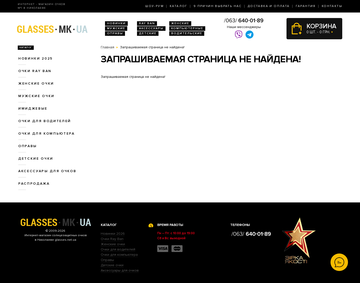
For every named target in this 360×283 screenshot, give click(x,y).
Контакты (332, 6)
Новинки (116, 23)
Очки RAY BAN (35, 71)
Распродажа (34, 183)
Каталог (179, 6)
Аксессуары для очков (47, 171)
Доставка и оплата (269, 6)
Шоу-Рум (154, 6)
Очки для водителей (44, 121)
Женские (180, 23)
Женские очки (36, 83)
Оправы (115, 33)
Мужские (116, 28)
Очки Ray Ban (112, 239)
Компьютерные (187, 28)
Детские (147, 33)
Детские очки (35, 158)
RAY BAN (147, 23)
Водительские (186, 33)
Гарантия (306, 6)
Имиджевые (33, 108)
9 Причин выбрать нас (218, 6)
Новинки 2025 (35, 58)
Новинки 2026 (113, 233)
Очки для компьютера (46, 133)
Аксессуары (151, 28)
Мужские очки (36, 96)
